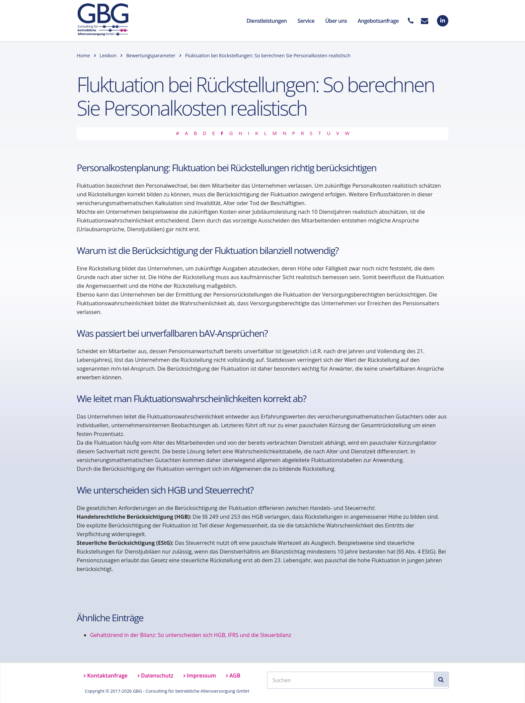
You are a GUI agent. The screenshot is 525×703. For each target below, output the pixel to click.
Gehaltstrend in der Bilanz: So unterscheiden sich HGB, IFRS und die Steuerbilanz (190, 635)
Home (83, 55)
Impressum (201, 675)
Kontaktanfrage (107, 675)
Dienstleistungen (266, 20)
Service (306, 20)
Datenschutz (157, 675)
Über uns (336, 20)
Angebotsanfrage (378, 20)
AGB (234, 675)
